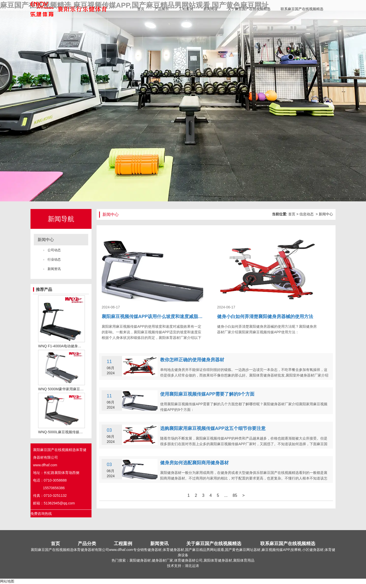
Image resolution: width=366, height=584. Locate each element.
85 (235, 495)
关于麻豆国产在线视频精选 (249, 9)
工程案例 (186, 9)
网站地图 (7, 581)
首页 (140, 9)
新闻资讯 (54, 269)
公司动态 (54, 250)
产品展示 (162, 9)
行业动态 (54, 259)
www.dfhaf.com (45, 465)
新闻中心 (46, 239)
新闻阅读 (210, 9)
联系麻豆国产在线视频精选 (302, 9)
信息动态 (306, 214)
